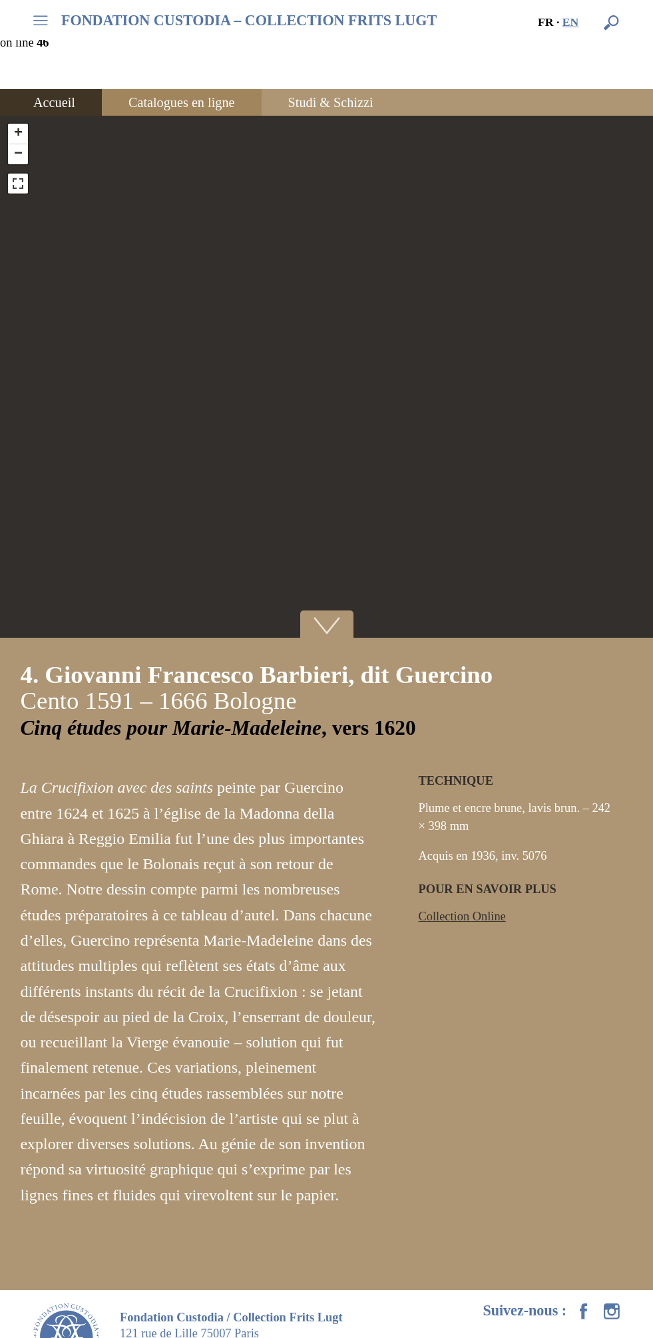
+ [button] (18, 134)
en (570, 22)
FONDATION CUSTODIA (249, 20)
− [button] (18, 154)
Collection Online (462, 916)
